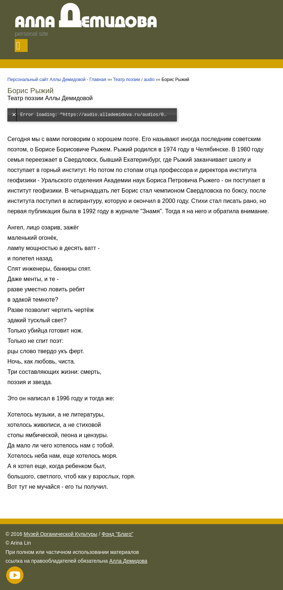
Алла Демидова (128, 561)
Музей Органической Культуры (60, 534)
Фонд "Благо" (117, 534)
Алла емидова (86, 23)
